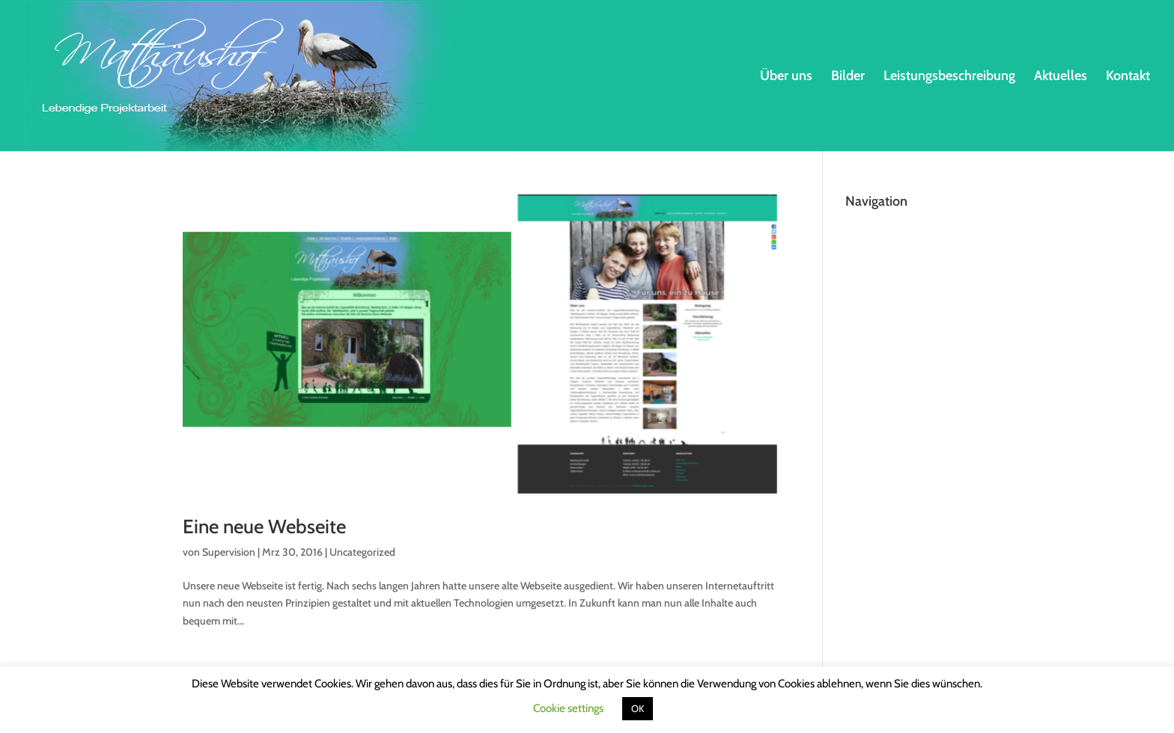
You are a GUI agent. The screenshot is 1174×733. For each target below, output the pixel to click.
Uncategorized (362, 552)
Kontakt (1128, 77)
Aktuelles (1060, 77)
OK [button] (637, 708)
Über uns (786, 77)
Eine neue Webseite (264, 527)
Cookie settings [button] (568, 708)
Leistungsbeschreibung (949, 77)
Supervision (228, 552)
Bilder (848, 77)
